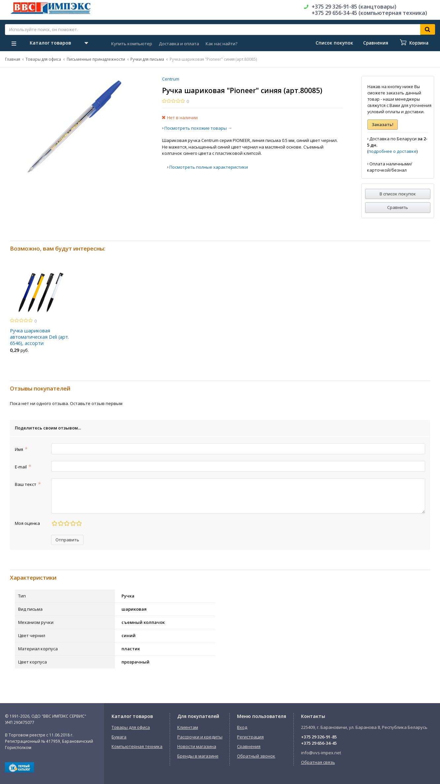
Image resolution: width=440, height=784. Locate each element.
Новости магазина (196, 746)
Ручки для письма (147, 59)
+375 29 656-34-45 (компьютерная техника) (369, 13)
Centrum (170, 79)
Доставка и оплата (179, 44)
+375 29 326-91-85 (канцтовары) (354, 6)
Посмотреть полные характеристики (208, 167)
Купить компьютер (131, 44)
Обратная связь (318, 762)
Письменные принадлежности (96, 59)
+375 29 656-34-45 (319, 743)
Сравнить (397, 207)
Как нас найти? (221, 44)
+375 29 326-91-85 (319, 737)
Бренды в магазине (198, 756)
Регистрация (250, 737)
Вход (242, 727)
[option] (41, 312)
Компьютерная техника (137, 746)
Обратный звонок (256, 756)
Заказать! (382, 124)
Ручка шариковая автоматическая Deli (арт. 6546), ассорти (39, 336)
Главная (12, 59)
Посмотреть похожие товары (195, 128)
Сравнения (248, 746)
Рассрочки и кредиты (199, 737)
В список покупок (398, 194)
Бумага (119, 737)
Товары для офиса (43, 59)
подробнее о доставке (392, 151)
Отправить (67, 540)
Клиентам (187, 727)
